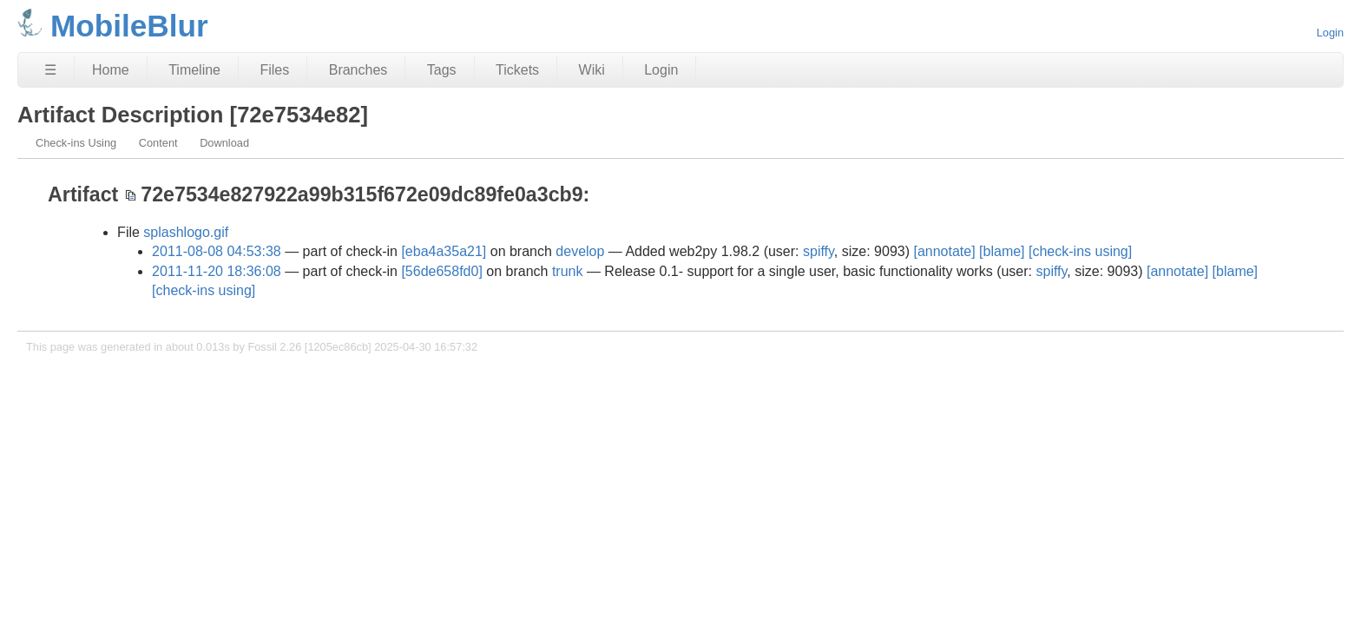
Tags (442, 69)
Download (224, 142)
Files (274, 69)
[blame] (1001, 251)
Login (1330, 32)
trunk (567, 271)
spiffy (818, 251)
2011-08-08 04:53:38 (216, 251)
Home (110, 69)
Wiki (592, 69)
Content (158, 142)
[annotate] (944, 251)
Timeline (194, 69)
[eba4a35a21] (443, 251)
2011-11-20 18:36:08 (216, 271)
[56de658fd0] (441, 271)
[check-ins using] (1080, 251)
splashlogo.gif (185, 232)
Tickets (517, 69)
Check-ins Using (76, 142)
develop (580, 251)
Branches (358, 69)
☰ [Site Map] (50, 69)
